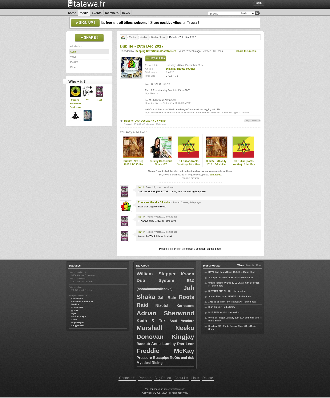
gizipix (74, 310)
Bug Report (162, 378)
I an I (99, 100)
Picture (74, 62)
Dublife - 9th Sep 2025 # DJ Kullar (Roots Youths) (134, 165)
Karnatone (185, 306)
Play (247, 120)
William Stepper (156, 273)
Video (73, 56)
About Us (181, 378)
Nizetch (162, 305)
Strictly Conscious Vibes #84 (223, 277)
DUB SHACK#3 (216, 312)
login (170, 248)
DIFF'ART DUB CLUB (219, 291)
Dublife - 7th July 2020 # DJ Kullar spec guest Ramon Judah (216, 166)
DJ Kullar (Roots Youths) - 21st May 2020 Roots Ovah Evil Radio (244, 166)
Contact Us (127, 378)
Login (258, 2)
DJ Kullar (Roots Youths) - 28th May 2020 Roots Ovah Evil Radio (188, 166)
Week (240, 265)
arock (74, 319)
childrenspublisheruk (82, 301)
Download (255, 120)
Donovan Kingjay (165, 336)
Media (84, 13)
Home (72, 13)
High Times (214, 307)
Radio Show (158, 37)
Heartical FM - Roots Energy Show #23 (228, 326)
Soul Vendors (182, 321)
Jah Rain (167, 297)
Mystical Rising (150, 363)
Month (250, 265)
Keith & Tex (151, 320)
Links (195, 378)
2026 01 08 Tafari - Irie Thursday (224, 302)
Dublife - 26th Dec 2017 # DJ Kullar (145, 120)
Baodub (143, 344)
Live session (239, 291)
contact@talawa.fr (175, 389)
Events (97, 13)
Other (73, 67)
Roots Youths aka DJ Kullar (154, 202)
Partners (145, 378)
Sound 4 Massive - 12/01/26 (222, 296)
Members (112, 13)
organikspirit (77, 322)
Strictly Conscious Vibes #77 (161, 163)
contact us (215, 174)
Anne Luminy (163, 344)
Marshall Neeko (165, 327)
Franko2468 (77, 307)
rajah (73, 313)
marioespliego (78, 316)
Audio (73, 51)
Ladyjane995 (77, 325)
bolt (87, 100)
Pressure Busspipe (153, 358)
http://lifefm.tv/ (152, 93)
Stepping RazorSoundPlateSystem (75, 103)
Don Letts (185, 344)
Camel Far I (77, 298)
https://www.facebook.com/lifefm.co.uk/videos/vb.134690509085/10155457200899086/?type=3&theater (197, 112)
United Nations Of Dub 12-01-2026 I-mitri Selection (233, 283)
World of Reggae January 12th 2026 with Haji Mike (233, 318)
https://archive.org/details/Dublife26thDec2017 (168, 103)
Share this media (246, 51)
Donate (207, 378)
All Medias (76, 46)
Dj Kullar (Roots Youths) (180, 68)
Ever (259, 265)
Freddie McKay (165, 350)
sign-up (181, 248)
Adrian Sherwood (165, 313)
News (126, 13)
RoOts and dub (182, 358)
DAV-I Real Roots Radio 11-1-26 (224, 272)
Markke (75, 304)
